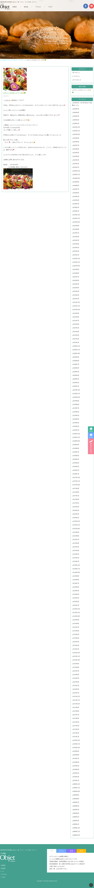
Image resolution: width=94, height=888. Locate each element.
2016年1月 (76, 517)
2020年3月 (76, 379)
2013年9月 (76, 620)
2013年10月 (76, 616)
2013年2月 (76, 645)
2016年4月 (76, 506)
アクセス (38, 7)
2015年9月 (76, 532)
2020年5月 (76, 371)
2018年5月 (76, 459)
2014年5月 (76, 590)
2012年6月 (76, 674)
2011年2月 (76, 733)
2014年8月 (76, 579)
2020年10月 (76, 353)
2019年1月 (76, 430)
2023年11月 (76, 218)
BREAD (91, 446)
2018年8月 (76, 448)
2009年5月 (76, 809)
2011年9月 (76, 707)
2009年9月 (76, 795)
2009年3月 (76, 817)
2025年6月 (76, 149)
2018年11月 (76, 437)
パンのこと (76, 76)
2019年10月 (76, 397)
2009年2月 (76, 820)
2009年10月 (76, 791)
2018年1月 (76, 474)
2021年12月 (76, 302)
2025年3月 (76, 160)
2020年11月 (76, 349)
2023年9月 (76, 225)
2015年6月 (76, 543)
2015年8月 (76, 536)
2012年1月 (76, 693)
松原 (71, 851)
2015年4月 (76, 550)
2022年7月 (76, 277)
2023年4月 (76, 244)
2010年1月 (76, 780)
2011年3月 (76, 729)
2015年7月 (76, 539)
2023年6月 (76, 236)
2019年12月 (76, 390)
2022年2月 (76, 295)
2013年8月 (76, 623)
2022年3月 (76, 291)
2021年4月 (76, 331)
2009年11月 (76, 787)
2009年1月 (76, 824)
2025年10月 (76, 134)
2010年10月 (76, 747)
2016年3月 (76, 510)
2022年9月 (76, 269)
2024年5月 (76, 196)
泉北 (81, 851)
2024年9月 (76, 182)
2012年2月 (76, 689)
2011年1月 (76, 736)
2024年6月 (76, 193)
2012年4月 (76, 682)
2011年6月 (76, 718)
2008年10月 (76, 835)
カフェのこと (77, 80)
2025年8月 (76, 142)
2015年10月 (76, 528)
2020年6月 (76, 368)
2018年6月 (76, 455)
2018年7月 (76, 452)
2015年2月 (76, 558)
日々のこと (76, 72)
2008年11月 (76, 831)
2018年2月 (76, 470)
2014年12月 (76, 565)
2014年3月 (76, 598)
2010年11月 (76, 744)
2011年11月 (76, 700)
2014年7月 (76, 583)
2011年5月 (76, 722)
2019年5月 (76, 415)
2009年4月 (76, 813)
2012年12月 (76, 652)
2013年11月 (76, 612)
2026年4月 (76, 112)
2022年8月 (76, 273)
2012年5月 (76, 678)
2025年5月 (76, 152)
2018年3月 (76, 466)
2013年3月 (76, 641)
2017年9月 (76, 488)
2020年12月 (76, 346)
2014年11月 (76, 569)
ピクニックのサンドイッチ (81, 91)
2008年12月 (76, 828)
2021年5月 (76, 328)
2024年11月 (76, 174)
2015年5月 (76, 547)
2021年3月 (76, 335)
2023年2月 (76, 251)
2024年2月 (76, 207)
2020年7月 (76, 364)
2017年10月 (76, 485)
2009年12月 (76, 784)
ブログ (50, 7)
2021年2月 (76, 339)
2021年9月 (76, 313)
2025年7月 (76, 145)
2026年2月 (76, 120)
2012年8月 (76, 667)
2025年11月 (76, 131)
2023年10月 (76, 222)
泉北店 (91, 437)
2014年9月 (76, 576)
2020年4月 (76, 375)
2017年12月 (76, 477)
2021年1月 (76, 342)
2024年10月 (76, 178)
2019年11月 (76, 393)
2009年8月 (76, 798)
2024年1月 (76, 211)
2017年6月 (76, 499)
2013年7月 (76, 627)
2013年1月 (76, 649)
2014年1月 (76, 605)
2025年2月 (76, 163)
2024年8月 (76, 185)
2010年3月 (76, 773)
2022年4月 (76, 287)
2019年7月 (76, 408)
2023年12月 (76, 215)
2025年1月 (76, 167)
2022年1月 (76, 298)
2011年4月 (76, 725)
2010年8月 (76, 755)
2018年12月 (76, 433)
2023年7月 (76, 233)
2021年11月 (76, 306)
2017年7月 (76, 496)
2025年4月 (76, 156)
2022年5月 (76, 284)
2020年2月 (76, 382)
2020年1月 (76, 386)
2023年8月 (76, 229)
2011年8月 (76, 711)
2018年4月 (76, 463)
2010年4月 (76, 769)
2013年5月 (76, 634)
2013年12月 (76, 609)
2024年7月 (76, 189)
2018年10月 (76, 441)
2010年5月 (76, 766)
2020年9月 (76, 357)
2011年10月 (76, 704)
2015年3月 (76, 554)
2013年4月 (76, 638)
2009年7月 (76, 802)
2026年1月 (76, 123)
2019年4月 (76, 419)
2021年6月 (76, 324)
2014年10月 (76, 572)
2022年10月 (76, 266)
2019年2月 (76, 426)
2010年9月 (76, 751)
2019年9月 (76, 401)
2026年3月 (76, 116)
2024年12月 (76, 171)
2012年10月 (76, 660)
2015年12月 (76, 521)
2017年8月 (76, 492)
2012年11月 (76, 656)
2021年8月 (76, 317)
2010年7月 (76, 758)
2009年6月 (76, 806)
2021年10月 (76, 309)
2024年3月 (76, 204)
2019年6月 (76, 412)
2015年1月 (76, 561)
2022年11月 (76, 262)
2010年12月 (76, 740)
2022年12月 (76, 258)
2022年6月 (76, 280)
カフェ (61, 851)
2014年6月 (76, 587)
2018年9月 (76, 444)
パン (2, 871)
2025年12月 (76, 127)
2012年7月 (76, 671)
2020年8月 (76, 360)
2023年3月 (76, 247)
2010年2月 (76, 776)
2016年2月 (76, 514)
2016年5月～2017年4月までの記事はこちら (82, 104)
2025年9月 (76, 138)
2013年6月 (76, 631)
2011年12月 (76, 696)
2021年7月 (76, 320)
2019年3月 (76, 422)
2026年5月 (76, 109)
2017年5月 (76, 503)
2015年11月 (76, 525)
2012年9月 (76, 663)
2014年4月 (76, 594)
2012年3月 (76, 685)
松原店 (91, 431)
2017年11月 (76, 481)
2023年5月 (76, 240)
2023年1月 (76, 255)
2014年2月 (76, 601)
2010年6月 (76, 762)
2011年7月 (76, 714)
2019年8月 (76, 404)
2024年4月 (76, 200)
